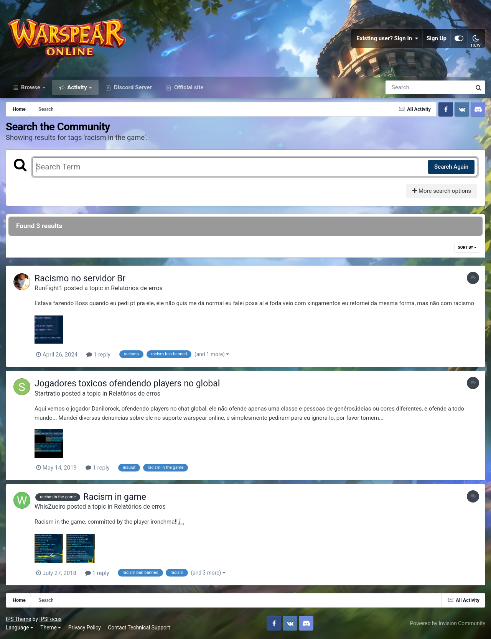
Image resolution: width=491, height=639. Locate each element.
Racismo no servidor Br (80, 278)
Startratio (47, 393)
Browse (31, 87)
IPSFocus (50, 619)
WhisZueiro (50, 506)
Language (19, 627)
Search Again (451, 166)
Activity (77, 87)
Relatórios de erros (137, 288)
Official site (188, 87)
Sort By (467, 247)
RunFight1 (49, 288)
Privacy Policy (84, 627)
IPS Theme (18, 619)
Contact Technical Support (139, 627)
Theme (50, 627)
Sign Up (437, 38)
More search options (441, 190)
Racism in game (114, 497)
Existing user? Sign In (387, 38)
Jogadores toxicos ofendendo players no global (127, 383)
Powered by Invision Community (447, 623)
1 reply (98, 354)
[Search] (407, 87)
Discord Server (132, 87)
